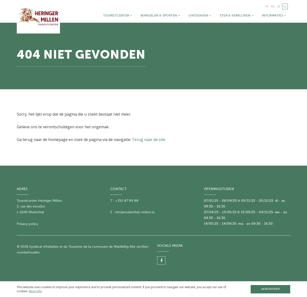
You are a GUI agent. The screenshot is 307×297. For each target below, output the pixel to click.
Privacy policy (27, 224)
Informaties (274, 15)
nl (285, 6)
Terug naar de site (148, 139)
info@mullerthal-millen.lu (135, 212)
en (272, 6)
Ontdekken (200, 15)
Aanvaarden (270, 289)
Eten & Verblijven (236, 15)
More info (35, 291)
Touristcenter (117, 15)
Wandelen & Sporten (160, 15)
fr (266, 6)
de (278, 6)
